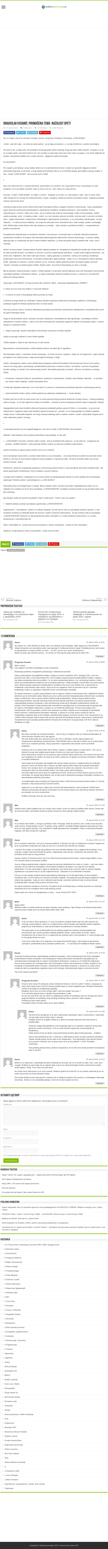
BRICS (7, 1375)
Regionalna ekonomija (14, 1445)
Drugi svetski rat (11, 1393)
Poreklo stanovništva (13, 1440)
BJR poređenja (11, 1366)
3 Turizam (9, 1349)
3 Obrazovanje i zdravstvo (15, 1340)
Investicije (9, 1406)
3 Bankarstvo (27, 128)
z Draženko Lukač (12, 1471)
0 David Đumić (11, 1253)
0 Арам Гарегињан (12, 1284)
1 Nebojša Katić (11, 1293)
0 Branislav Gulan (12, 1249)
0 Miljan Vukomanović (13, 1262)
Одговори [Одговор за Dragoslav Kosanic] (99, 725)
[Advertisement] (54, 19)
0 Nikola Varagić (11, 1266)
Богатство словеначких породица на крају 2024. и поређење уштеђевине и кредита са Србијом (51, 615)
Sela (6, 1458)
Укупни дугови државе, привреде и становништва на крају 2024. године (87, 614)
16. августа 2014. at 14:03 (95, 1011)
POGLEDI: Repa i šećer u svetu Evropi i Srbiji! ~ (21, 1214)
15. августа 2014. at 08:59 (95, 662)
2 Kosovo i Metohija (13, 1310)
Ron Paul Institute (12, 1453)
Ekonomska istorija (12, 1397)
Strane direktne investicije (15, 1462)
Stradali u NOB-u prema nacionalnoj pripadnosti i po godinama (43, 1223)
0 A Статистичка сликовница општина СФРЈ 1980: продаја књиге (32, 1245)
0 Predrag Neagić (12, 1271)
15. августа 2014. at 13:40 (95, 918)
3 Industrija (9, 1336)
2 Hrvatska (9, 1306)
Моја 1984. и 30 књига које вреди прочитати (20, 1183)
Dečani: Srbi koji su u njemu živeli (25, 1218)
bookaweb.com (11, 1371)
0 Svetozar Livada (12, 1279)
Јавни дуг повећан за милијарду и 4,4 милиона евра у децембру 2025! (18, 614)
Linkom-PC (73, 1545)
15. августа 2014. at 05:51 (95, 642)
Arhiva (7, 1362)
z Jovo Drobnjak (11, 1475)
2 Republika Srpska (13, 1314)
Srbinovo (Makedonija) (87, 599)
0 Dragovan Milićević (13, 1258)
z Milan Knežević (11, 1480)
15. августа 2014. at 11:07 (95, 820)
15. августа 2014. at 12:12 (95, 901)
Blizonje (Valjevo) (20, 599)
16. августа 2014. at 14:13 (95, 1059)
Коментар (7, 1104)
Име (5, 1129)
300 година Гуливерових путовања (16, 1179)
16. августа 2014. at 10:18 (95, 953)
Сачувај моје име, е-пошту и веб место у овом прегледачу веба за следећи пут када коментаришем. (48, 1155)
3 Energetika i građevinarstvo (16, 1332)
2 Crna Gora (10, 1301)
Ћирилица (9, 1488)
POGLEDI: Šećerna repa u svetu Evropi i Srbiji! (64, 1214)
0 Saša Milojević (11, 1275)
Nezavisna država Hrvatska (16, 1432)
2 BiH (7, 1297)
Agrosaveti (9, 1353)
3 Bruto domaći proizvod (14, 1327)
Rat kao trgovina (8, 1188)
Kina (6, 1419)
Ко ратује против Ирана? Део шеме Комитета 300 (23, 1192)
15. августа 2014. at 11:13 (95, 840)
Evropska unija (11, 1401)
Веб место (7, 1147)
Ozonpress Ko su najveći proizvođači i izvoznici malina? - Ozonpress (30, 1227)
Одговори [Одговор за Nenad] (99, 975)
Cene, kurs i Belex (12, 1384)
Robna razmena (11, 1449)
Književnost (9, 1423)
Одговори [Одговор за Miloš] (99, 913)
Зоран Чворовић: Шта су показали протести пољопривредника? (29, 1207)
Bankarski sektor (16, 550)
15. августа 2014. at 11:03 (95, 805)
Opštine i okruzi (11, 1436)
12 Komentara (42, 128)
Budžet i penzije (11, 1380)
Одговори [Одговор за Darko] (99, 656)
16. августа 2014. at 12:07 (95, 980)
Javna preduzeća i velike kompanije (19, 1414)
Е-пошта (7, 1138)
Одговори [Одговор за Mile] (99, 814)
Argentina (9, 1358)
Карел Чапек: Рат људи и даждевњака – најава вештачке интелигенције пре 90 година (38, 1175)
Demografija (9, 1388)
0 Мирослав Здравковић (15, 1288)
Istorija (7, 1410)
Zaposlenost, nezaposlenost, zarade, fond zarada (25, 1484)
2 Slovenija (9, 1319)
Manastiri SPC (10, 1427)
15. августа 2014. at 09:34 (95, 730)
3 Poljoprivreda (11, 1345)
